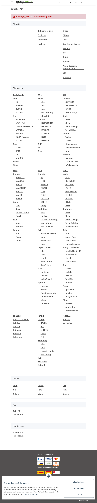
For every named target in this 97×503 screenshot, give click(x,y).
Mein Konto (66, 48)
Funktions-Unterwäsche (48, 233)
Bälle (39, 147)
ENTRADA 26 (45, 130)
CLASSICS (19, 109)
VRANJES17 (69, 275)
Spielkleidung (42, 209)
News (64, 52)
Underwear (66, 154)
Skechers (16, 161)
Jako (64, 385)
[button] (61, 2)
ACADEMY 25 (69, 102)
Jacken (18, 223)
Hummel (40, 385)
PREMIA (68, 202)
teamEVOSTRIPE (21, 188)
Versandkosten (42, 39)
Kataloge (66, 30)
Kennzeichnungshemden (48, 293)
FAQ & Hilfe (42, 35)
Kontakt (65, 57)
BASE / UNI (44, 202)
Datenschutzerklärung (43, 494)
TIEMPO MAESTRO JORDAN (24, 126)
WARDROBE (44, 184)
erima (65, 389)
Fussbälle (68, 140)
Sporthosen (44, 216)
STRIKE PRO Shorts (71, 161)
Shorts (43, 105)
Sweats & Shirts (70, 237)
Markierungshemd (71, 144)
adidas (15, 98)
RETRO (67, 205)
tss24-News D (18, 432)
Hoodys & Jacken (46, 261)
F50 (17, 102)
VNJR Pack (19, 133)
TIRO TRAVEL (45, 140)
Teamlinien (41, 119)
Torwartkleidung (70, 130)
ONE (42, 177)
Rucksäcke (44, 275)
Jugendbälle (17, 333)
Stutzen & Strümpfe (71, 126)
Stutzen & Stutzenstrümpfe (49, 219)
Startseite (66, 39)
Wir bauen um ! (19, 414)
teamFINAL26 (20, 177)
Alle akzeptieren (77, 482)
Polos (42, 251)
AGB (64, 73)
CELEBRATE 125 (70, 181)
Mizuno (15, 165)
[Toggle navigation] (12, 1)
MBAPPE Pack (20, 123)
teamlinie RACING (71, 254)
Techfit (40, 144)
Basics (15, 219)
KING (17, 154)
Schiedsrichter (45, 116)
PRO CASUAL (45, 198)
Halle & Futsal (17, 337)
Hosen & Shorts (46, 240)
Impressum (66, 61)
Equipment (66, 133)
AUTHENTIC (44, 330)
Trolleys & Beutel (46, 279)
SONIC (43, 181)
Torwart (18, 216)
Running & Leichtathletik (71, 247)
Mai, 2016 (16, 411)
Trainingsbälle (17, 330)
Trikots (43, 102)
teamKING (19, 195)
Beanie (67, 151)
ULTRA (18, 151)
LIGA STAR (68, 195)
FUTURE (18, 147)
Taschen (40, 151)
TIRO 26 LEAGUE (46, 126)
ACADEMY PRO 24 (71, 105)
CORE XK (43, 337)
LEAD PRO (44, 323)
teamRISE (19, 198)
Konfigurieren (77, 488)
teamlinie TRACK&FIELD (73, 251)
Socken (43, 109)
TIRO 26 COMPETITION (48, 123)
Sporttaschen (45, 272)
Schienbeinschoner (47, 296)
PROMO (43, 333)
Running (43, 205)
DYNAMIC (44, 188)
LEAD (42, 326)
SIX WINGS (69, 198)
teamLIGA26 (20, 181)
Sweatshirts (44, 258)
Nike (14, 116)
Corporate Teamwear (44, 247)
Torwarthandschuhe (47, 226)
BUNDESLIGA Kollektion (20, 319)
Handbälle (68, 272)
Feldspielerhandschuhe (72, 147)
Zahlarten (66, 35)
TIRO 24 (43, 137)
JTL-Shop (86, 500)
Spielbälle (16, 326)
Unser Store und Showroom (71, 44)
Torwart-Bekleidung (71, 223)
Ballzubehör (69, 282)
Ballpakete (16, 323)
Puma (15, 144)
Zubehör (18, 240)
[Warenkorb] (73, 2)
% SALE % (19, 112)
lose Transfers (67, 323)
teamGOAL (19, 191)
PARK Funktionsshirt (71, 165)
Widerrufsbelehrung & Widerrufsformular (70, 67)
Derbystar (16, 394)
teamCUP (19, 184)
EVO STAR (68, 188)
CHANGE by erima (71, 191)
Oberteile (68, 258)
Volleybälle (69, 279)
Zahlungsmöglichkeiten (45, 30)
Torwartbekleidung (47, 112)
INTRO (67, 177)
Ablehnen (77, 495)
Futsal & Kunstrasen (22, 137)
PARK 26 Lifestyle (71, 112)
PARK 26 (68, 109)
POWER (43, 195)
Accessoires (44, 286)
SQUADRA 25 (45, 133)
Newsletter (41, 44)
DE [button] (81, 2)
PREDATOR (19, 105)
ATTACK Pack (20, 130)
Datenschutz (67, 77)
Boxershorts (69, 158)
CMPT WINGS (69, 184)
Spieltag (40, 98)
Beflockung (66, 319)
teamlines (16, 174)
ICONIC (43, 191)
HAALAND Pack (20, 119)
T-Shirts (43, 254)
